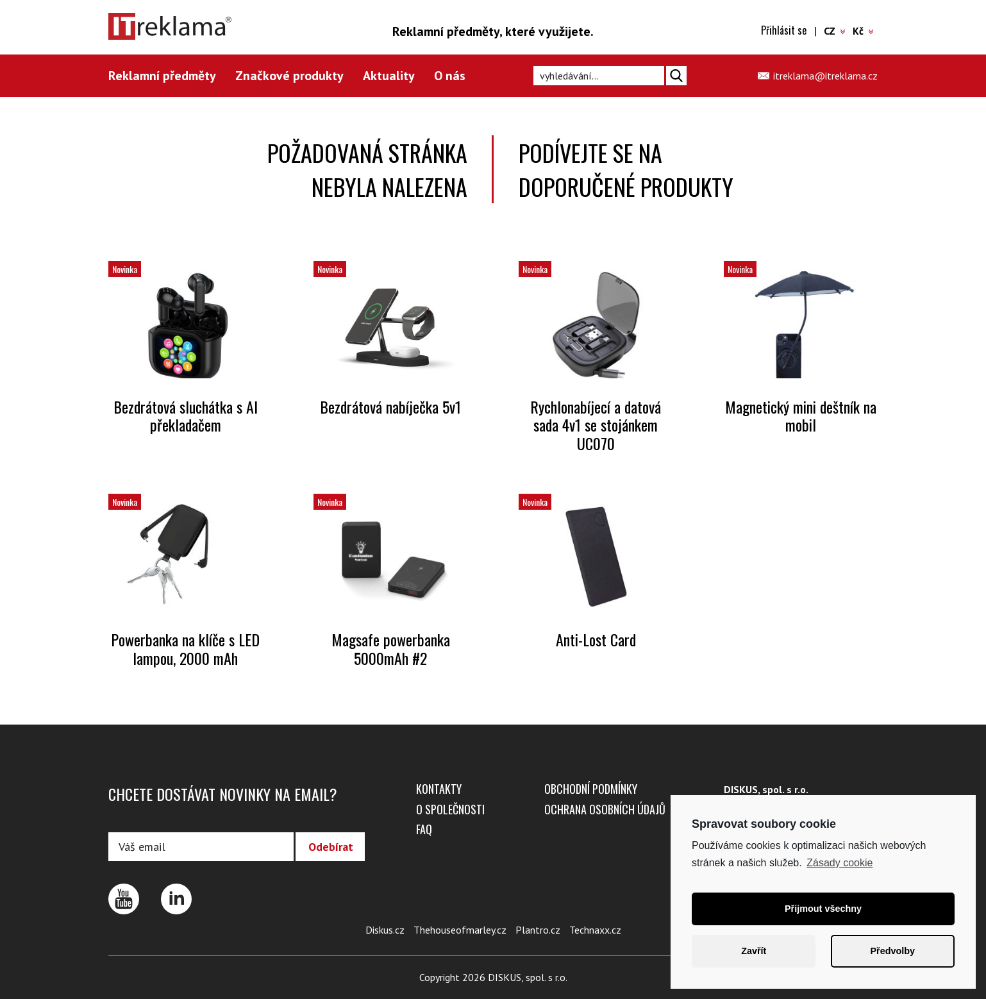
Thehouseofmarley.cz (460, 929)
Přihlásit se (783, 30)
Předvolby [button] (892, 951)
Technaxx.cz (595, 929)
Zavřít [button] (753, 951)
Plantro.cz (537, 929)
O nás (449, 75)
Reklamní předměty (162, 75)
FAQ (424, 829)
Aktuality (389, 75)
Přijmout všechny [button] (823, 908)
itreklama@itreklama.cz (825, 75)
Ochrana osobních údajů (604, 809)
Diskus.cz (385, 929)
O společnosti (450, 809)
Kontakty (439, 788)
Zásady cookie (839, 862)
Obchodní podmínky (590, 788)
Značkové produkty (289, 75)
